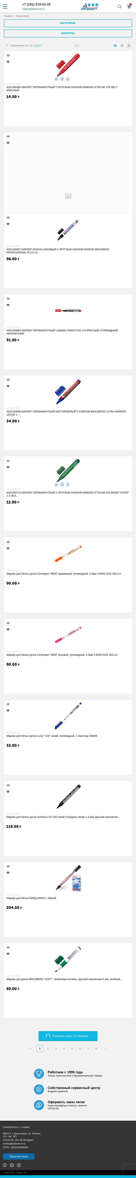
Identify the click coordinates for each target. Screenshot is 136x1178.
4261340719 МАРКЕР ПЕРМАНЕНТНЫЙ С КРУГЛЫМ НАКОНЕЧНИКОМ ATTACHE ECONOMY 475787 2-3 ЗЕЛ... (67, 494)
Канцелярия (22, 16)
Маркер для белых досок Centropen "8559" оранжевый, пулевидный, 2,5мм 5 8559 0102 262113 (63, 573)
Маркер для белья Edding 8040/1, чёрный (31, 898)
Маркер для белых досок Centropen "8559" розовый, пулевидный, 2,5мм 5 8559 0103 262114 (61, 654)
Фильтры (67, 33)
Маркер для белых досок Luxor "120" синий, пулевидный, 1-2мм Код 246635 (51, 735)
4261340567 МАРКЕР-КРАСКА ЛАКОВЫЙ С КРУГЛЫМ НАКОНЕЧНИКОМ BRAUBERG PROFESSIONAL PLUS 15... (57, 251)
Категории (67, 23)
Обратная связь (18, 1156)
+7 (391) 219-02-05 (36, 4)
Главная (8, 16)
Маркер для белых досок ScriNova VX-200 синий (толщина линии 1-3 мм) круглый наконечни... (63, 816)
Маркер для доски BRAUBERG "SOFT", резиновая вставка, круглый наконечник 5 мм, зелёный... (64, 979)
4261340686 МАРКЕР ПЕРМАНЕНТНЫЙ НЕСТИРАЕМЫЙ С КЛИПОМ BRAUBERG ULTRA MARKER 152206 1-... (66, 413)
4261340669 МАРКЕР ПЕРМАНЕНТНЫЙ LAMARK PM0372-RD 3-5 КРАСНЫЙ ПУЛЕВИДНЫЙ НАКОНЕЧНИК (62, 332)
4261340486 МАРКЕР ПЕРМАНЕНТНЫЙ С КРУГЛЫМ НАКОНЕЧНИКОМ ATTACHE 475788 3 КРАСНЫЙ (61, 89)
